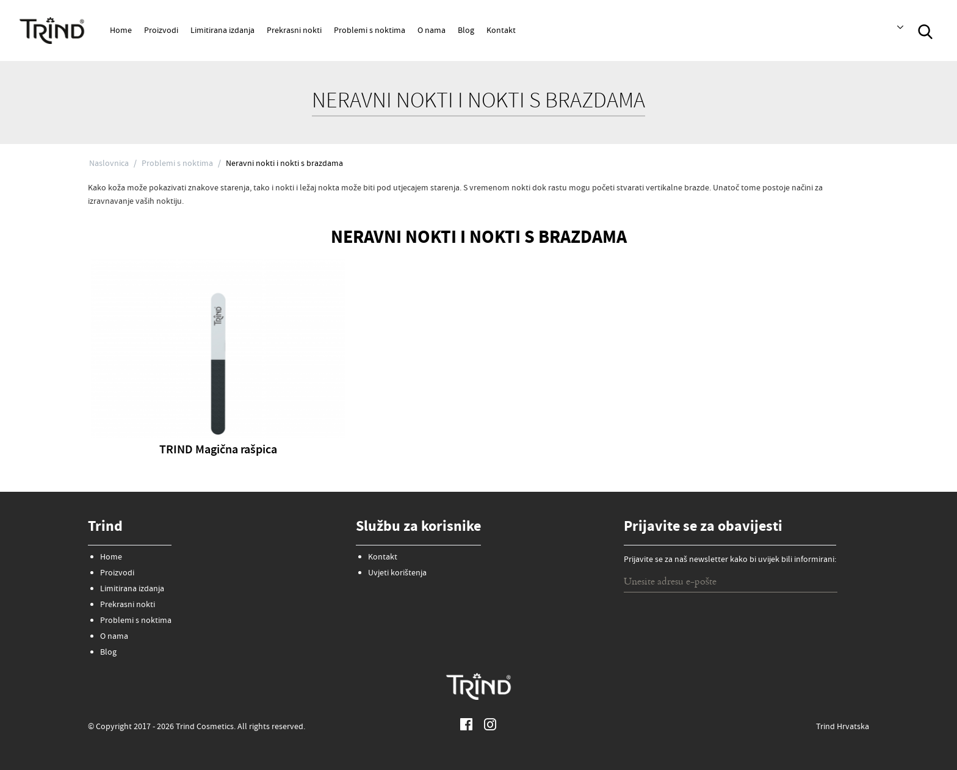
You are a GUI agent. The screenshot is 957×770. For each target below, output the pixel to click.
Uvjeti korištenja (397, 573)
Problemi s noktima (369, 31)
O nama (431, 31)
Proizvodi (161, 31)
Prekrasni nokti (294, 31)
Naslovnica (109, 164)
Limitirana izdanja (222, 31)
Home (121, 31)
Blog (466, 31)
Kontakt (501, 31)
